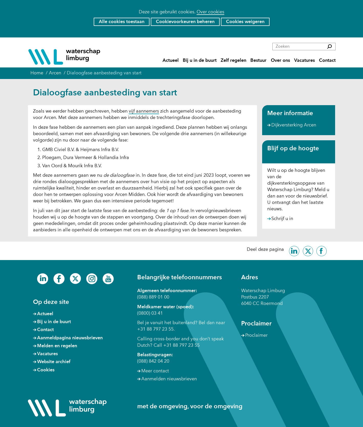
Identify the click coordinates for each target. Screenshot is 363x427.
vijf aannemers (144, 111)
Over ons (280, 60)
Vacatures (304, 60)
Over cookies (210, 12)
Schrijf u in (282, 219)
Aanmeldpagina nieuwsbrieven (70, 338)
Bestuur (258, 60)
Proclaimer (256, 335)
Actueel (171, 60)
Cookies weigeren (245, 21)
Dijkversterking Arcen (293, 125)
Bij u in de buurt (200, 60)
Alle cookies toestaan (121, 21)
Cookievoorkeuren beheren (185, 21)
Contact (327, 60)
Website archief (53, 362)
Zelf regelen (233, 60)
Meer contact (155, 371)
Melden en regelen (57, 346)
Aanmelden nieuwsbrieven (169, 379)
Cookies (46, 370)
